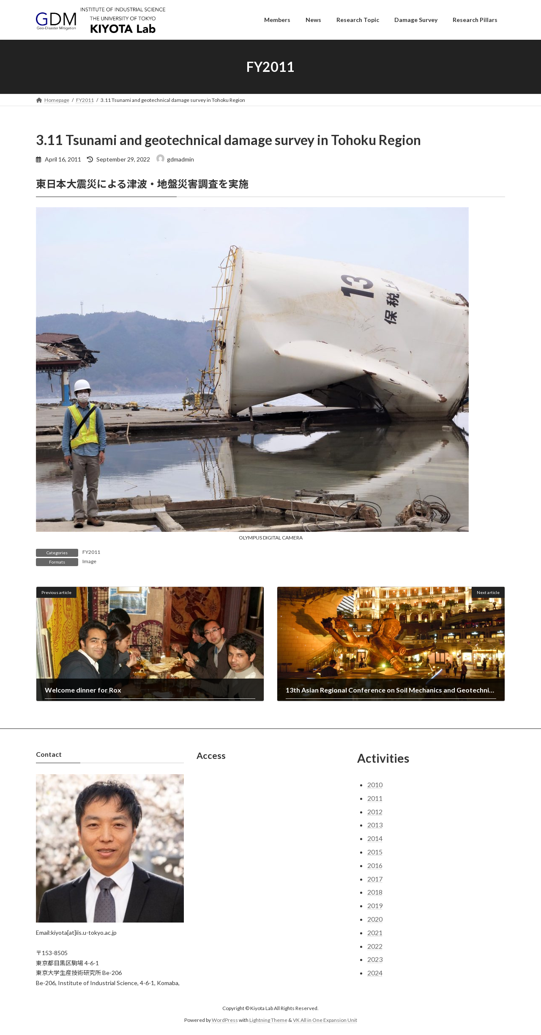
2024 (375, 973)
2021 (375, 932)
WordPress (225, 1020)
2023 (375, 960)
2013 (375, 825)
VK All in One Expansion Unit (325, 1020)
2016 (375, 865)
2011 (375, 798)
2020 (375, 919)
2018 (375, 892)
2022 (375, 946)
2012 (375, 812)
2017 (375, 879)
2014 (375, 838)
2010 (375, 784)
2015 (375, 852)
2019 (375, 905)
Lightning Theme (268, 1020)
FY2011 (91, 552)
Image (89, 561)
